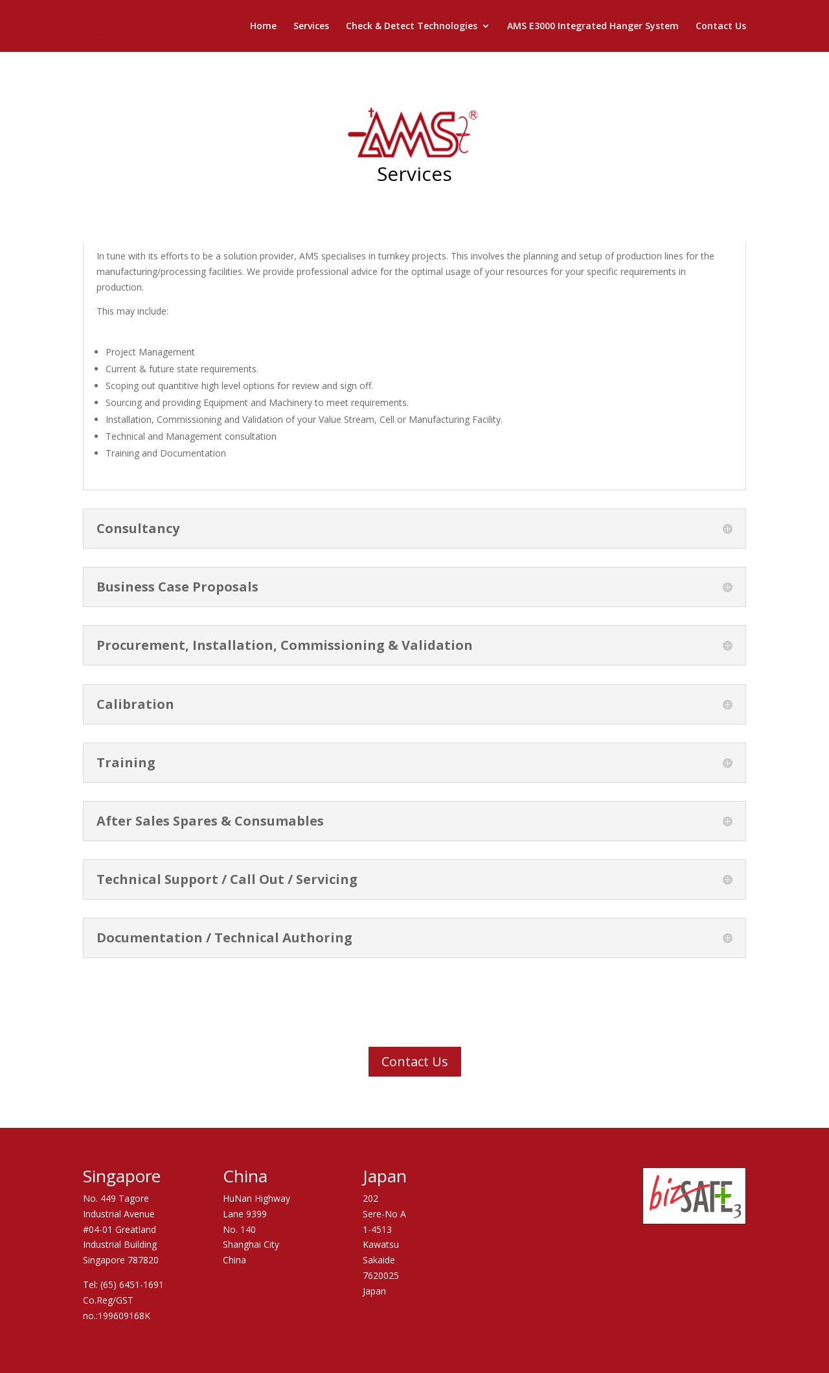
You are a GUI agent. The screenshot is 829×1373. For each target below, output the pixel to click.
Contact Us (721, 26)
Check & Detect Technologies (411, 26)
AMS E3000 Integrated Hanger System (593, 26)
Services (311, 26)
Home (263, 26)
